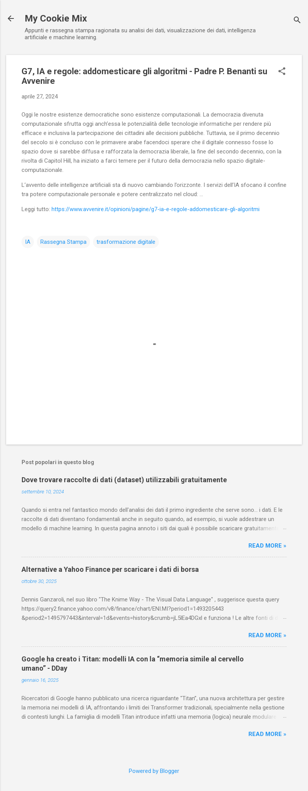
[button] (281, 72)
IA (27, 241)
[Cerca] (297, 21)
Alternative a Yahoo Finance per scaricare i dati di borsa (110, 569)
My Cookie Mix (56, 18)
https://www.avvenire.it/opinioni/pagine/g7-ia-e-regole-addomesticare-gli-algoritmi (156, 209)
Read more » (267, 545)
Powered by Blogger (154, 771)
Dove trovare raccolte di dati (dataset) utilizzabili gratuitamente (124, 480)
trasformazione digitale (126, 241)
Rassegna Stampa (63, 241)
